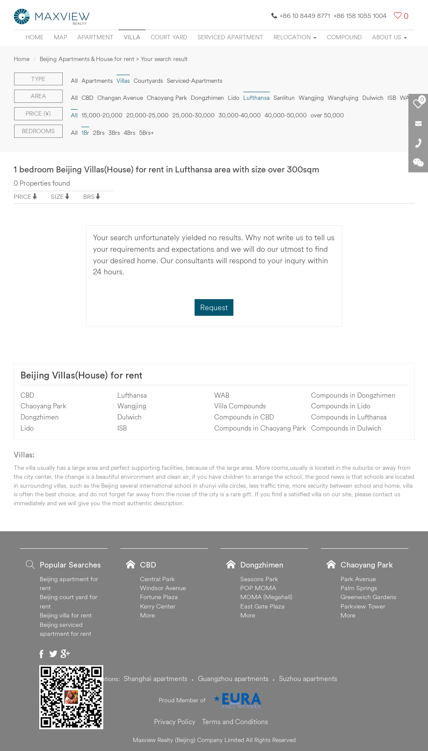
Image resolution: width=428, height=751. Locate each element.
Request (214, 307)
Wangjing (311, 98)
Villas (123, 80)
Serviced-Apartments (194, 80)
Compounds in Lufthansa (349, 417)
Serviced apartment (230, 37)
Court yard (169, 37)
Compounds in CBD (244, 417)
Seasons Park (259, 579)
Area (38, 96)
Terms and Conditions (235, 721)
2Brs (99, 133)
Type (38, 79)
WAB (406, 98)
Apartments (97, 80)
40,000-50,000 (286, 115)
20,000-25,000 (147, 115)
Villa (132, 37)
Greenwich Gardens (368, 597)
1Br (85, 133)
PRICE (23, 196)
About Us (389, 37)
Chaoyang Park (167, 98)
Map (60, 37)
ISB (391, 98)
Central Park (157, 579)
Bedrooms (38, 131)
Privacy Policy (174, 721)
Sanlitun (284, 98)
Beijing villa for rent (66, 615)
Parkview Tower (363, 606)
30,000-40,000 (239, 115)
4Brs (129, 133)
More (147, 615)
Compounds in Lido (340, 406)
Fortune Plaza (159, 597)
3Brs (114, 133)
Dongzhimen (207, 98)
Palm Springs (359, 588)
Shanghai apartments (155, 678)
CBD (87, 98)
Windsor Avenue (163, 588)
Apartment (95, 37)
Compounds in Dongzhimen (353, 395)
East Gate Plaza (262, 606)
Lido (233, 98)
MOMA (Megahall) (266, 597)
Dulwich (373, 98)
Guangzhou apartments (233, 678)
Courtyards (148, 80)
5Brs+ (146, 133)
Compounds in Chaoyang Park (260, 428)
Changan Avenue (120, 98)
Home (35, 37)
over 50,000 (327, 115)
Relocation (295, 37)
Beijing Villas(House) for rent (81, 375)
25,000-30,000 (193, 115)
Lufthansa (256, 98)
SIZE (57, 196)
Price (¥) (38, 113)
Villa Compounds (240, 406)
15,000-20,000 (102, 115)
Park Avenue (358, 579)
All (74, 80)
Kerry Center (157, 606)
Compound (344, 37)
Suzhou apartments (308, 678)
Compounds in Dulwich (346, 428)
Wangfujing (343, 98)
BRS (89, 196)
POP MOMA (258, 588)
